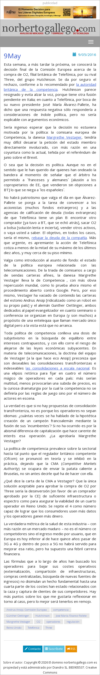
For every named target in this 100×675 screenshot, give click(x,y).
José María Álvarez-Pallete (71, 615)
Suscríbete (54, 649)
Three (49, 627)
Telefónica (33, 627)
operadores (53, 621)
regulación (73, 621)
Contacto (33, 649)
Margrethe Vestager (64, 137)
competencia (61, 609)
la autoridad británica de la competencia (50, 87)
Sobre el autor (13, 662)
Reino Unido (13, 627)
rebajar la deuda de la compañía (59, 237)
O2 (38, 621)
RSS (71, 649)
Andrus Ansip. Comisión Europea (26, 609)
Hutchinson (42, 615)
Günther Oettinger (17, 615)
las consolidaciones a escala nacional (57, 368)
